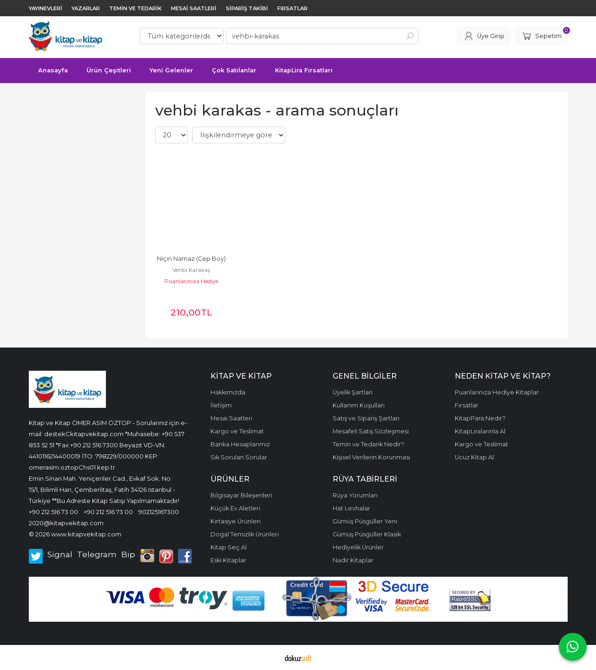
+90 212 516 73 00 (53, 511)
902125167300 (158, 511)
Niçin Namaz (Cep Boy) (191, 258)
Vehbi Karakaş (191, 269)
